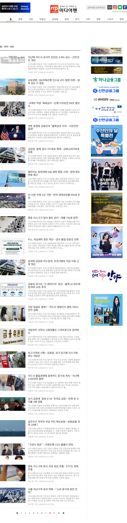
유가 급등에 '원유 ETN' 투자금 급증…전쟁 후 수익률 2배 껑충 (53, 400)
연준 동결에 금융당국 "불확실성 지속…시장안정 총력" (53, 127)
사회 (88, 19)
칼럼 (67, 19)
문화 (122, 19)
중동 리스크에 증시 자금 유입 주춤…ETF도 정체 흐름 (53, 467)
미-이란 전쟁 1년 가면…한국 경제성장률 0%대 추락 (54, 196)
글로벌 (55, 19)
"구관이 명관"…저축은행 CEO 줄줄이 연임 (50, 444)
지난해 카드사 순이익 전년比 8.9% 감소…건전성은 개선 (53, 58)
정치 (77, 19)
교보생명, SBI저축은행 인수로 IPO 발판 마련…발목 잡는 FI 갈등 (54, 81)
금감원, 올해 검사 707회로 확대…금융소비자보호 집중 (54, 150)
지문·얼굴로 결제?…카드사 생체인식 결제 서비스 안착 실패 (53, 308)
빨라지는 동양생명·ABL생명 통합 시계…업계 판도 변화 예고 (54, 173)
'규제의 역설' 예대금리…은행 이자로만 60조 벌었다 (54, 104)
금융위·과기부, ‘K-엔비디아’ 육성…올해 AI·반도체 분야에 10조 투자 (54, 285)
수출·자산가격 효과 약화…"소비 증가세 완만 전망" (52, 490)
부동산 (42, 19)
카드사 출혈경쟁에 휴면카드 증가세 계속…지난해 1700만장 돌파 (53, 377)
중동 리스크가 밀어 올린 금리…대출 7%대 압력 (53, 217)
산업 (31, 19)
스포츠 (110, 19)
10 (59, 513)
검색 (109, 7)
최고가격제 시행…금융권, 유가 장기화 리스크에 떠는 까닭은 (53, 354)
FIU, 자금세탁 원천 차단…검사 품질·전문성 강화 (53, 239)
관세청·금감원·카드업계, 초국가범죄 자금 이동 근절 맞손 (53, 262)
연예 (98, 19)
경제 (20, 19)
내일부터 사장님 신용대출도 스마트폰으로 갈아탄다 (53, 331)
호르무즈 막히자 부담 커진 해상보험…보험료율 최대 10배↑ (54, 423)
